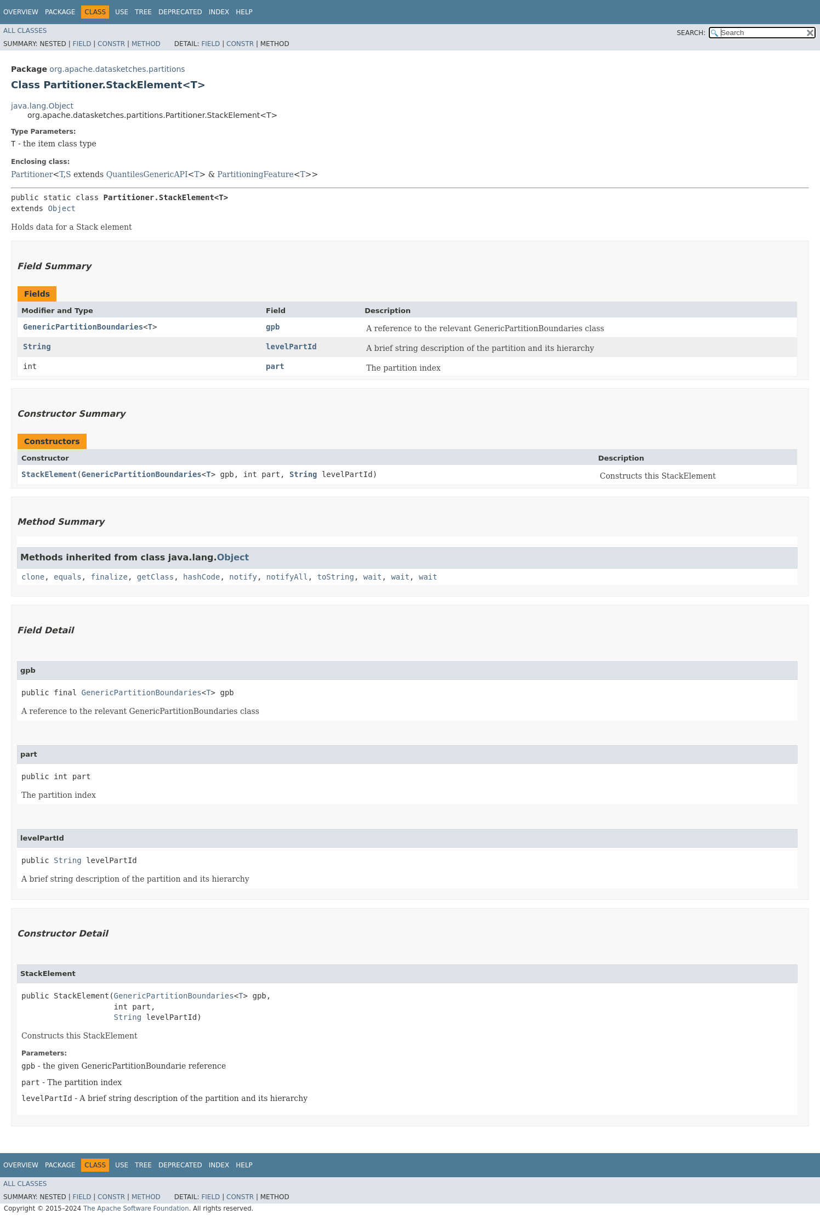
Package (60, 12)
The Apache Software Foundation (136, 1208)
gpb (273, 326)
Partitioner (32, 174)
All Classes (25, 31)
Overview (20, 12)
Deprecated (180, 12)
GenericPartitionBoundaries (83, 326)
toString (335, 576)
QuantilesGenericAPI (147, 174)
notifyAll (287, 576)
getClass (155, 576)
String (37, 346)
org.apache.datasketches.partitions (117, 69)
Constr (111, 44)
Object (62, 208)
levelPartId (291, 346)
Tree (143, 12)
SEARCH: (691, 33)
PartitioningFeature (256, 174)
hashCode (201, 576)
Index (219, 12)
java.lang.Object (42, 105)
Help (244, 12)
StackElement (49, 474)
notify (243, 576)
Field (81, 44)
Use (121, 12)
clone (32, 576)
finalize (108, 576)
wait (372, 576)
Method (146, 44)
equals (68, 576)
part (275, 366)
